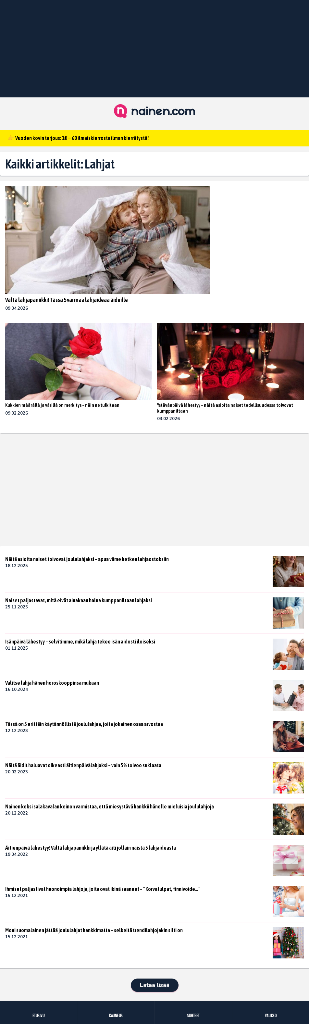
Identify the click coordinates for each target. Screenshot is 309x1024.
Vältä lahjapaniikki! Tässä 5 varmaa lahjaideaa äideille (66, 299)
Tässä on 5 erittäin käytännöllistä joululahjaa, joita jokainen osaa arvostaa (84, 724)
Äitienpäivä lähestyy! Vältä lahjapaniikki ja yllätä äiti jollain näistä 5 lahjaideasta (90, 847)
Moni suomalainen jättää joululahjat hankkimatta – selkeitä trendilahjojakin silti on (94, 930)
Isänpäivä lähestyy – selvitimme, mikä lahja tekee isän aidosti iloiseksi (80, 641)
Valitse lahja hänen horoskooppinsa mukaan (52, 683)
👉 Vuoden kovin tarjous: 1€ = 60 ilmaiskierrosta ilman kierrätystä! (78, 138)
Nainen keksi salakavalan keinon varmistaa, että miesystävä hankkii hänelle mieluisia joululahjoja (109, 806)
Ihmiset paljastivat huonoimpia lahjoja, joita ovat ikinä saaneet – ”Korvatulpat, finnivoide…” (103, 889)
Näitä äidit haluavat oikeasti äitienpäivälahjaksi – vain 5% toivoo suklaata (83, 765)
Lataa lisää (154, 985)
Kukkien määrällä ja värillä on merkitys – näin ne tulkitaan (62, 405)
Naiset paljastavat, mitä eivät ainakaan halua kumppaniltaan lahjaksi (78, 600)
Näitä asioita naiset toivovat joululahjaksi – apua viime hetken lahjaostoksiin (87, 559)
